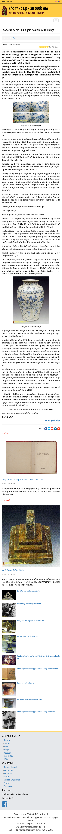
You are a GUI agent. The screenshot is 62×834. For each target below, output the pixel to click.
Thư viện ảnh (8, 774)
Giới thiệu (7, 743)
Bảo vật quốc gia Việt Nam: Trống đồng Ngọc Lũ (29, 700)
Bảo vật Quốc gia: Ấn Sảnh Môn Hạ (13, 570)
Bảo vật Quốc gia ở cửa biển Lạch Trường (27, 636)
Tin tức (6, 747)
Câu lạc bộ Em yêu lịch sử (12, 780)
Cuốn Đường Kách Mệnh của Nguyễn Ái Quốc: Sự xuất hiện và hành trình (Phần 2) (38, 669)
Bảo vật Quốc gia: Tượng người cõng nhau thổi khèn (30, 621)
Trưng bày (7, 750)
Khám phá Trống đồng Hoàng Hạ (25, 683)
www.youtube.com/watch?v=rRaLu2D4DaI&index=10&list (20, 413)
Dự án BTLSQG (8, 756)
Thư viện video (8, 771)
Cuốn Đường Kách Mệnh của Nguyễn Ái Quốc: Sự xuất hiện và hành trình (36, 712)
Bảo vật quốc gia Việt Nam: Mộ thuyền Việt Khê (29, 604)
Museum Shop (8, 786)
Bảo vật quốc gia (14, 38)
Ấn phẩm (7, 783)
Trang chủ (5, 38)
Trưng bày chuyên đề (10, 767)
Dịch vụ (6, 777)
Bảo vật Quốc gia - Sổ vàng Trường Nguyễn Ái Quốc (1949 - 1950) (22, 480)
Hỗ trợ (6, 759)
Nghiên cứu (7, 753)
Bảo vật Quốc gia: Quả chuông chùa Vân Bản (28, 591)
